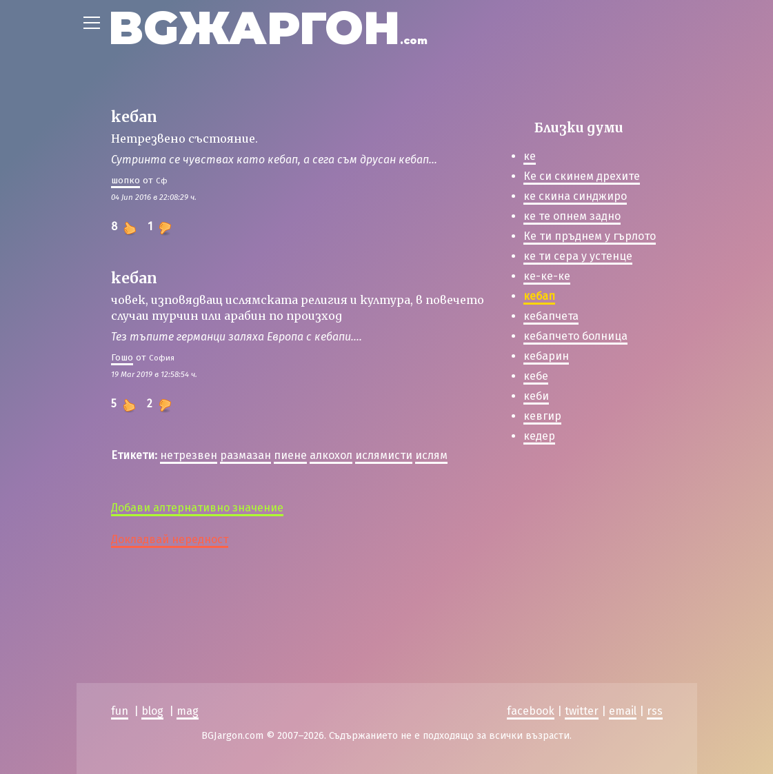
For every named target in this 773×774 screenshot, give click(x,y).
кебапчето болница (575, 336)
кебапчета (551, 316)
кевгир (542, 415)
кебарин (546, 356)
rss (655, 710)
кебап (539, 296)
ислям (431, 455)
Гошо (122, 357)
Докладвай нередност (169, 539)
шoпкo (125, 180)
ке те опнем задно (572, 216)
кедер (539, 435)
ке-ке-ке (546, 276)
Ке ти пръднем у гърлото (589, 236)
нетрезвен (188, 455)
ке (529, 156)
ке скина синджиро (575, 196)
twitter (582, 710)
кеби (536, 396)
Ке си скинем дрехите (581, 176)
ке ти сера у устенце (577, 256)
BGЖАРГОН (268, 28)
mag (188, 710)
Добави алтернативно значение (197, 507)
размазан (245, 455)
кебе (535, 376)
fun (119, 710)
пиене (290, 455)
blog (152, 710)
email (622, 710)
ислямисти (383, 455)
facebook (530, 710)
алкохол (331, 455)
